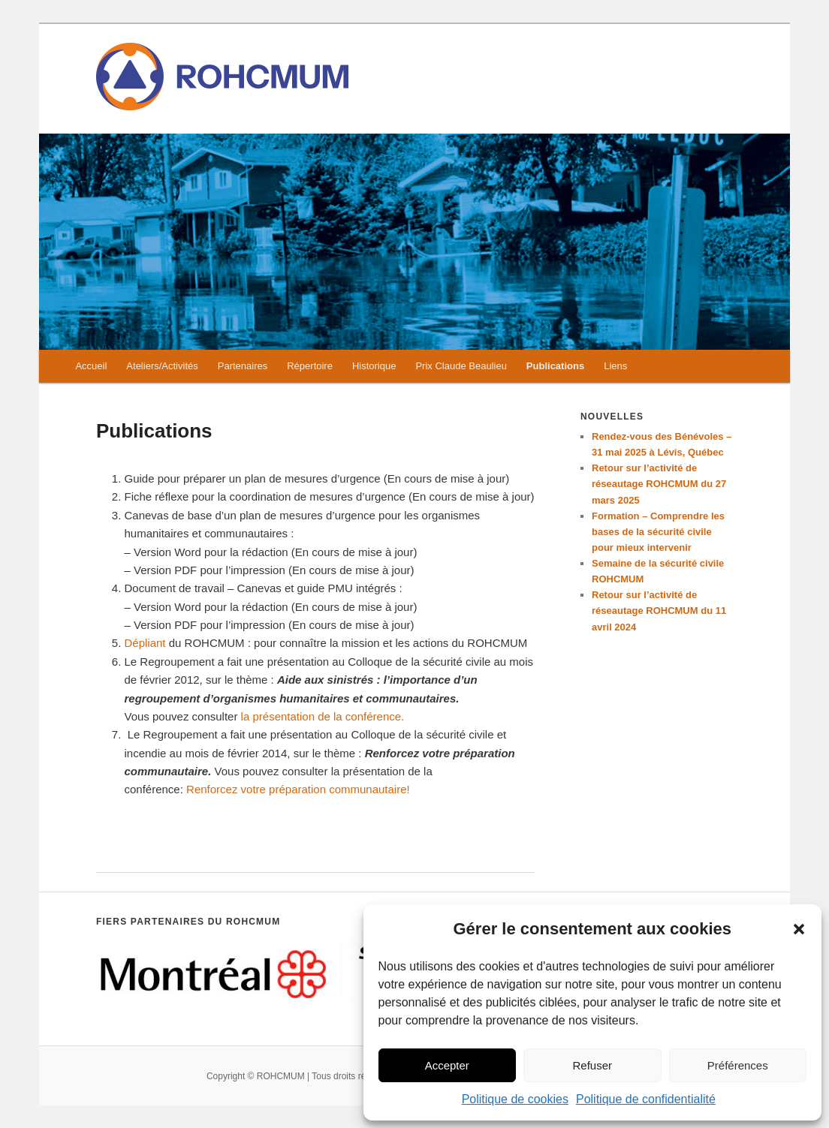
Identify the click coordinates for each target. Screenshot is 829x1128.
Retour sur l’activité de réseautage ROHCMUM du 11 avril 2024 (659, 610)
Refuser (592, 1065)
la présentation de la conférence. (323, 716)
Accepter (447, 1065)
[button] (798, 929)
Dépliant (147, 642)
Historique (374, 365)
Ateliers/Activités (161, 365)
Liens (615, 365)
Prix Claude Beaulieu (460, 365)
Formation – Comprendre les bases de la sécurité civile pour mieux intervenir (658, 531)
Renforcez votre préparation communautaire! (298, 789)
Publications (555, 365)
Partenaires (242, 365)
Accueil (91, 365)
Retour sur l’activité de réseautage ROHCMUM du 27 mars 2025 (659, 483)
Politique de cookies (515, 1099)
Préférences (737, 1065)
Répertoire (310, 365)
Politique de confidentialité (646, 1099)
